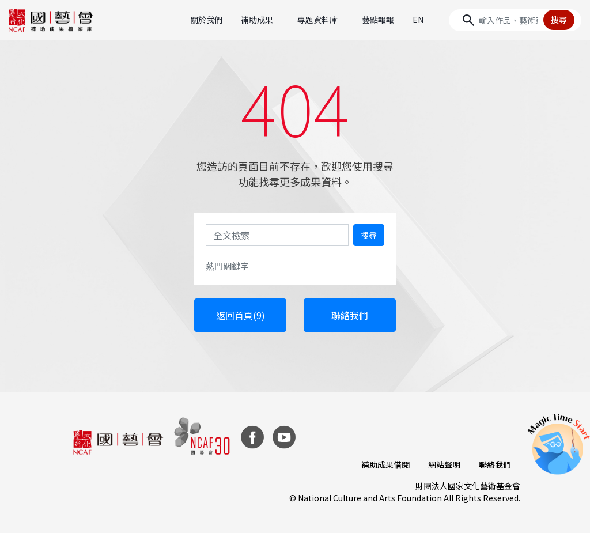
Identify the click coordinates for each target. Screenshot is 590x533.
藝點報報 (378, 19)
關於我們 (206, 19)
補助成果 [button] (257, 19)
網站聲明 (444, 464)
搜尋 (559, 19)
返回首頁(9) (240, 315)
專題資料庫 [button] (317, 19)
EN (418, 19)
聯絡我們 (349, 315)
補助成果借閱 (385, 464)
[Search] (515, 20)
